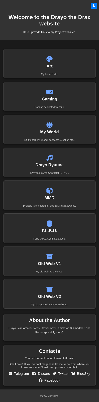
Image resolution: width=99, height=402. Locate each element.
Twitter (61, 374)
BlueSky (80, 374)
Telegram (19, 374)
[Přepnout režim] (94, 6)
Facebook (49, 380)
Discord (41, 374)
